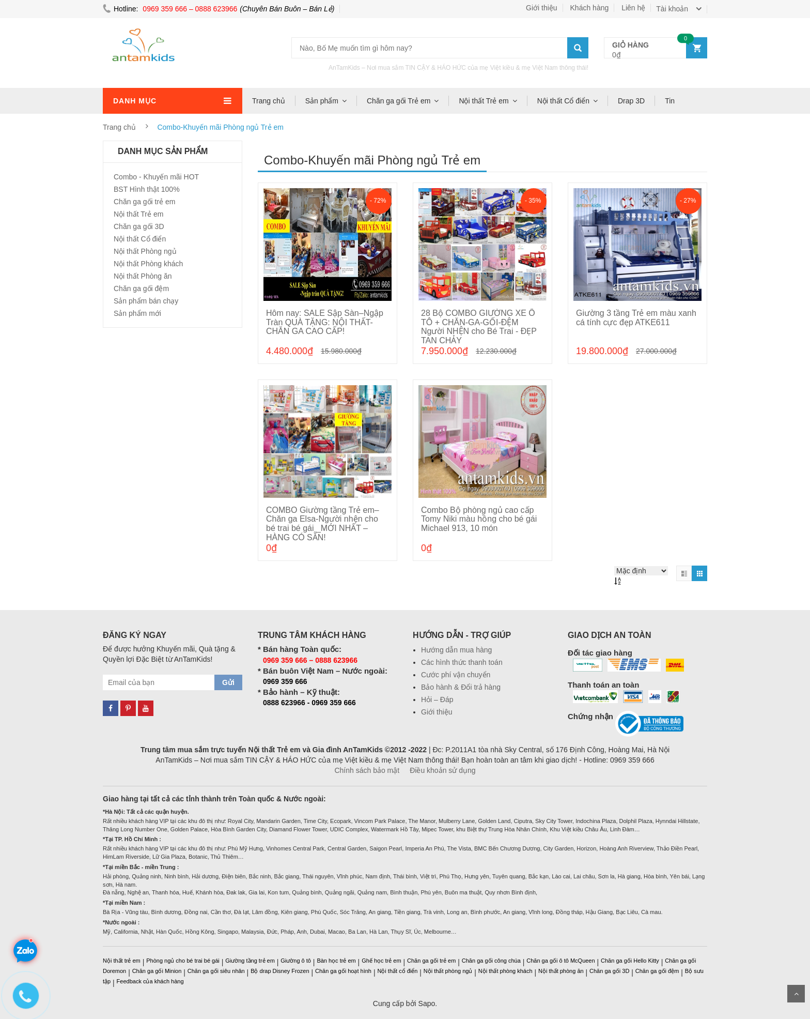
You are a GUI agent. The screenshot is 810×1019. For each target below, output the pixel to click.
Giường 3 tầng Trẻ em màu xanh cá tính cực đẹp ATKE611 (636, 318)
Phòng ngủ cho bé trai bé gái (183, 960)
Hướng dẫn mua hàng (456, 650)
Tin (670, 101)
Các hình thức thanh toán (462, 662)
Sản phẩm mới (137, 313)
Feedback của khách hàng (150, 981)
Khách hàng (589, 8)
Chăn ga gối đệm (141, 288)
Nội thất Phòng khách (148, 264)
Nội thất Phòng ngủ (145, 251)
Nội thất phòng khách (505, 971)
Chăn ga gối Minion (157, 971)
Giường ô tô (296, 960)
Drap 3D (631, 101)
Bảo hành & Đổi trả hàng (461, 687)
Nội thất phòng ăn (561, 971)
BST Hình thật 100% (147, 189)
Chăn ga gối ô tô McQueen (560, 960)
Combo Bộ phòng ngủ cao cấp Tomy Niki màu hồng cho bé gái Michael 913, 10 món (479, 519)
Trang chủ (268, 101)
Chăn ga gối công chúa (491, 960)
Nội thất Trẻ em (483, 101)
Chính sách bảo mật (366, 770)
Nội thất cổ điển (397, 971)
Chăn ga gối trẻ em (145, 201)
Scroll (796, 993)
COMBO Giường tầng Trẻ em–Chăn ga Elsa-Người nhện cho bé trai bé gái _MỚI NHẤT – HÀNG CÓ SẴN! (322, 524)
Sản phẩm (321, 101)
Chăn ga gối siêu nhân (216, 971)
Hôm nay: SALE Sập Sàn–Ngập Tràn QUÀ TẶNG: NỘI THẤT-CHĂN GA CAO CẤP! (324, 322)
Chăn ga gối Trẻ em (398, 101)
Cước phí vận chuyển (455, 675)
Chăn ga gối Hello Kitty (630, 960)
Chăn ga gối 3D (139, 226)
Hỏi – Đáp (437, 699)
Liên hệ (633, 8)
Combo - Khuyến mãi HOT (156, 177)
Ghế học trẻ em (381, 960)
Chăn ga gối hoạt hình (343, 971)
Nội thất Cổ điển (563, 101)
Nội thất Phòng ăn (143, 276)
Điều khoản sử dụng (442, 770)
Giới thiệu (541, 8)
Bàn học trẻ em (336, 960)
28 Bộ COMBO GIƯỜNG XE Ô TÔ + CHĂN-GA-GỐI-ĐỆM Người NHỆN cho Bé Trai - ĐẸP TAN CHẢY (479, 327)
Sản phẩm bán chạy (146, 301)
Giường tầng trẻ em (250, 960)
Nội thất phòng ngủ (448, 971)
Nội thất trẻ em (122, 960)
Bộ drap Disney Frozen (280, 971)
